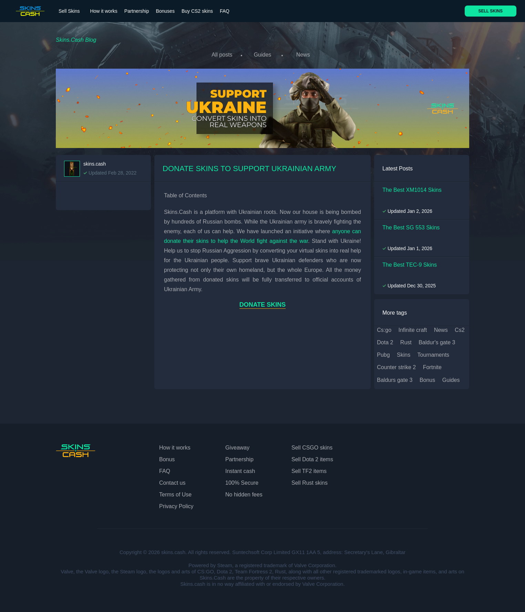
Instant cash (240, 471)
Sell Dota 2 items (312, 459)
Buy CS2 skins (197, 11)
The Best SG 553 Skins (411, 227)
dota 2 (385, 342)
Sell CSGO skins (311, 447)
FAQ (224, 11)
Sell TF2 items (309, 471)
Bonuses (165, 11)
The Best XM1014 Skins (412, 190)
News (303, 55)
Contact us (172, 482)
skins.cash (94, 163)
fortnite (432, 367)
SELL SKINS (490, 11)
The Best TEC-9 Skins (409, 264)
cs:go (384, 330)
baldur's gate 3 (437, 342)
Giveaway (237, 447)
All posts (221, 55)
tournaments (434, 354)
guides (451, 380)
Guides (262, 55)
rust (406, 342)
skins (403, 354)
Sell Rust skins (309, 482)
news (441, 330)
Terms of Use (175, 494)
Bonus (167, 459)
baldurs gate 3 (394, 380)
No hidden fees (243, 494)
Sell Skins (69, 11)
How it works (103, 11)
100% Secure (241, 482)
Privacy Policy (176, 506)
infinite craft (413, 330)
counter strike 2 (396, 367)
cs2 (459, 330)
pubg (383, 354)
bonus (427, 380)
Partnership (136, 11)
